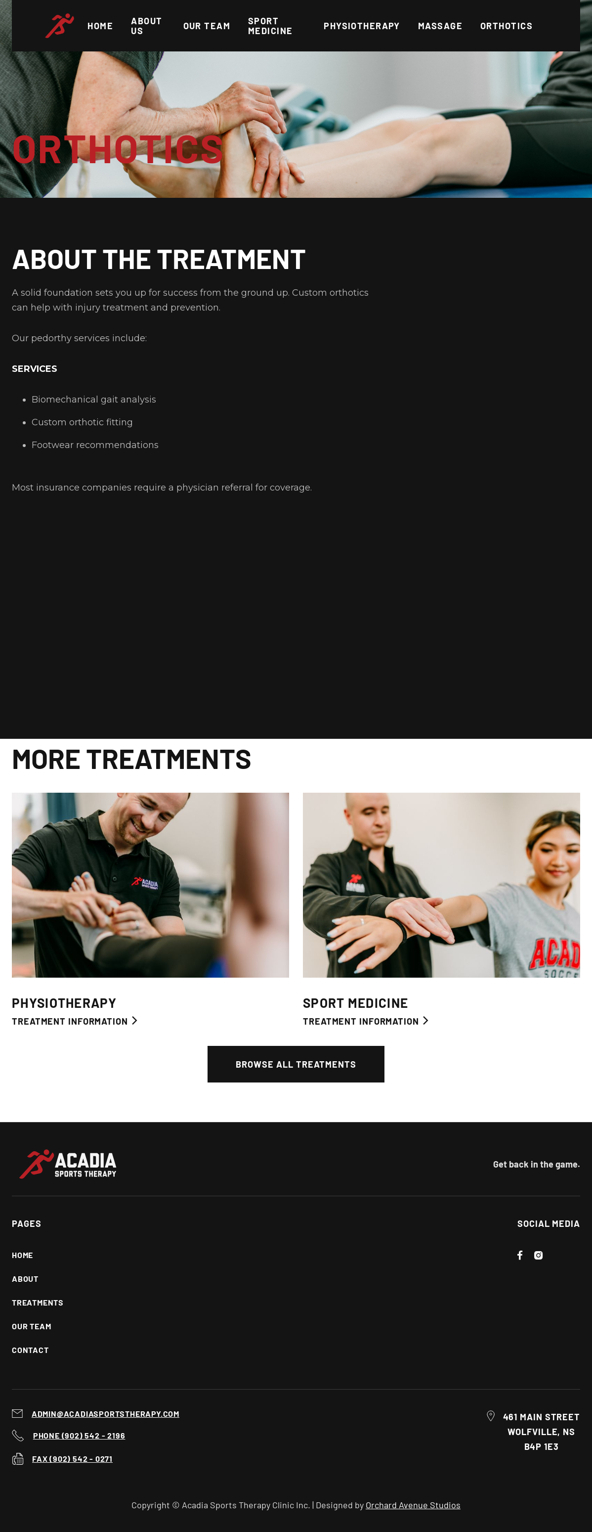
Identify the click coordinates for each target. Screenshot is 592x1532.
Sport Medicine (270, 25)
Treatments (38, 1302)
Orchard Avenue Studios (413, 1504)
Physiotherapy (362, 25)
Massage (440, 25)
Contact (30, 1349)
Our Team (31, 1326)
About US (146, 25)
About (25, 1278)
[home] (64, 26)
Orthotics (506, 25)
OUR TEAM (207, 25)
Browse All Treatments (296, 1064)
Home (100, 25)
